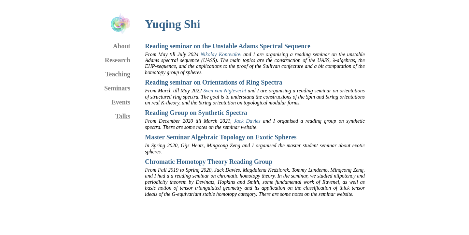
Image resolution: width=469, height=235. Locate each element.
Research (118, 60)
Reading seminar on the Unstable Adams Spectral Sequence (227, 46)
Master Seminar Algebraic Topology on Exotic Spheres (221, 137)
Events (120, 102)
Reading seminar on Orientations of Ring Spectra (213, 82)
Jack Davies (247, 121)
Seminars (117, 88)
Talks (122, 116)
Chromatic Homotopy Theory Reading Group (208, 161)
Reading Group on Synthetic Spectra (196, 112)
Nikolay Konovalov (221, 54)
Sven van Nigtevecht (224, 90)
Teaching (117, 74)
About (121, 46)
